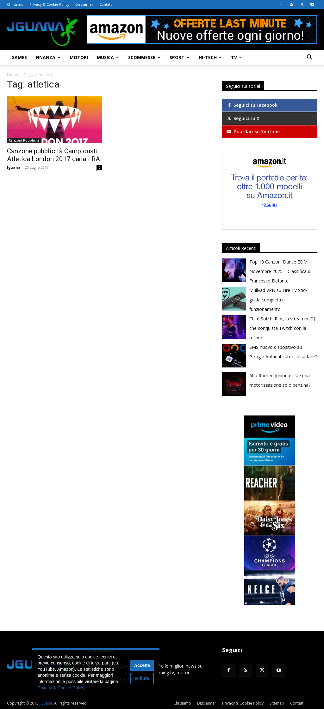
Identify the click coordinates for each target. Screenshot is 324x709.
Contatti (106, 4)
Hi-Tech (210, 57)
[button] (309, 58)
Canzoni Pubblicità (24, 140)
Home (12, 74)
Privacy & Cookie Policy (49, 4)
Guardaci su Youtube (253, 132)
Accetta (142, 665)
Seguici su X (242, 118)
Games (19, 57)
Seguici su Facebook (251, 105)
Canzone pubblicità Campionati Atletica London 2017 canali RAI (54, 155)
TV (236, 57)
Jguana (14, 167)
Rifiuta (142, 678)
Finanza (48, 57)
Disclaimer (84, 4)
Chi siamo (15, 4)
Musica (108, 57)
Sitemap (277, 703)
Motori (79, 57)
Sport (180, 57)
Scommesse (144, 57)
